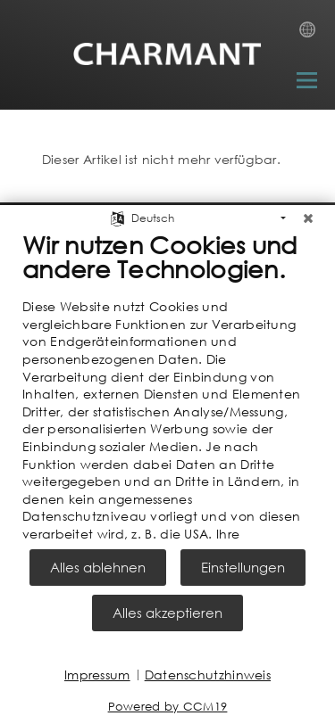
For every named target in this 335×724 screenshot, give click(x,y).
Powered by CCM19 (168, 706)
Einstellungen (243, 567)
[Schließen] (308, 214)
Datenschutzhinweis (208, 674)
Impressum (97, 674)
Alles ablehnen (98, 567)
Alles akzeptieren (167, 612)
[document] (167, 386)
